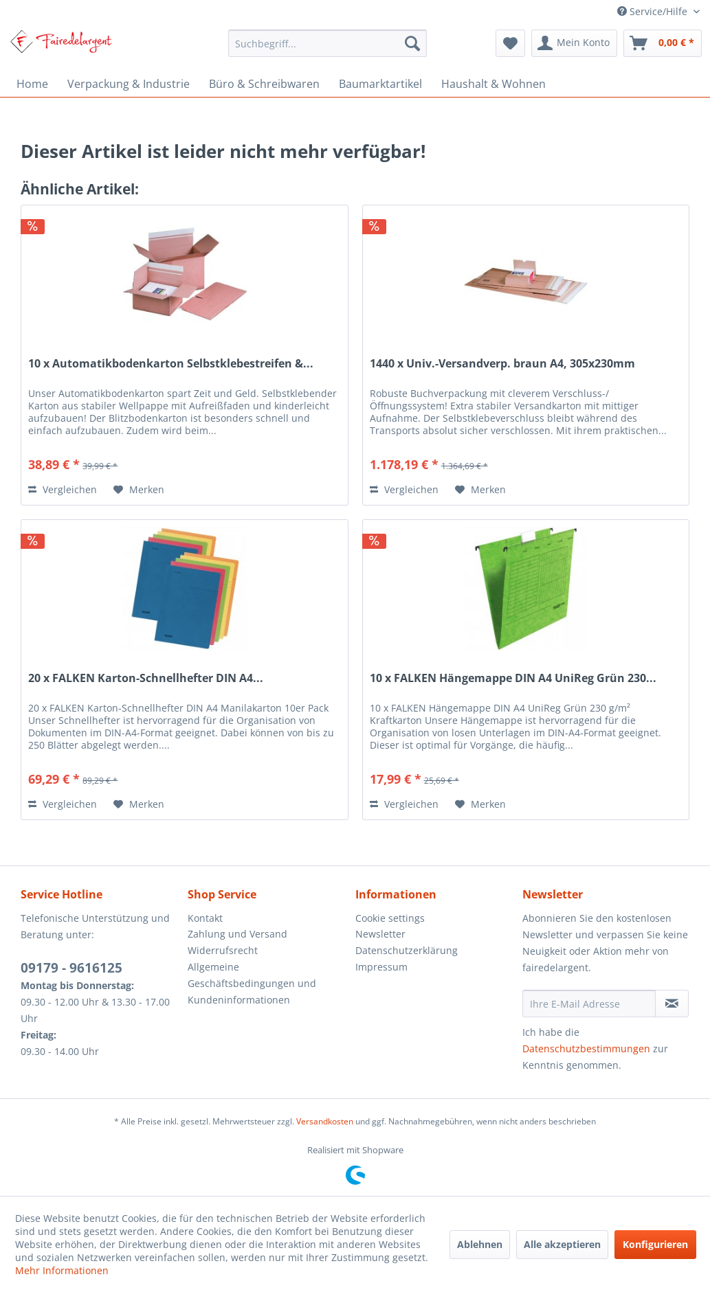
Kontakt (205, 918)
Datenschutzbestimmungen (586, 1048)
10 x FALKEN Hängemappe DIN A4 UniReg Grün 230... (513, 678)
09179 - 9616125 (71, 968)
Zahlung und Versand (237, 933)
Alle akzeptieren (562, 1244)
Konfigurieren (655, 1244)
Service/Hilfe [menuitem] (653, 11)
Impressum (381, 966)
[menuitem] (327, 43)
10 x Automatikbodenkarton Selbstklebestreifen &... (170, 363)
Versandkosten (324, 1121)
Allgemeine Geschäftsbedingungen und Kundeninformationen (252, 983)
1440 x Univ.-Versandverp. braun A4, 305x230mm (502, 363)
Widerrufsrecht (223, 950)
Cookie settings (390, 918)
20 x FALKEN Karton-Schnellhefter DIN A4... (145, 678)
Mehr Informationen (62, 1270)
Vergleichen (62, 489)
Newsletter (380, 933)
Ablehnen (479, 1244)
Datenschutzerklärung (406, 950)
